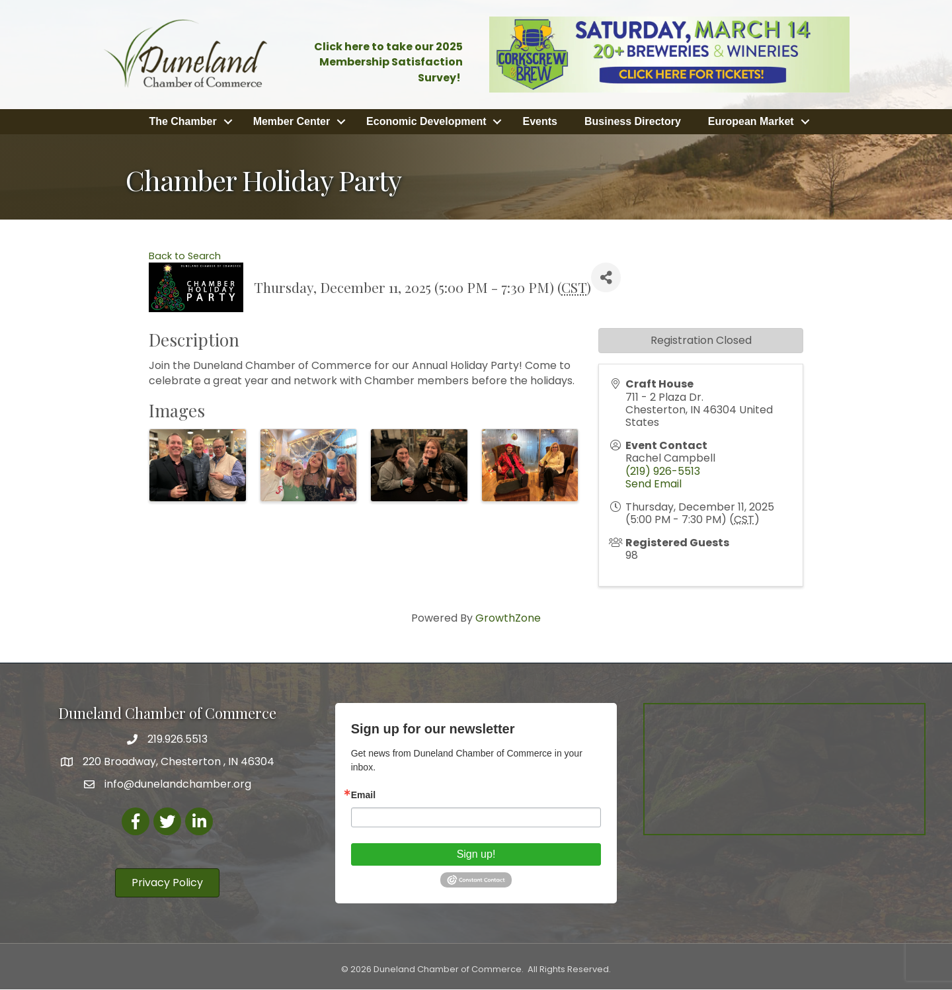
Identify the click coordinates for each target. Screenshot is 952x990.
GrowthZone (508, 616)
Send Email (653, 482)
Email (363, 793)
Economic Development (426, 120)
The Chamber (182, 120)
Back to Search (185, 254)
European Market (751, 120)
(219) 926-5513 (662, 469)
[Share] (606, 277)
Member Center (291, 120)
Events (539, 120)
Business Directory (632, 120)
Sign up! (476, 852)
